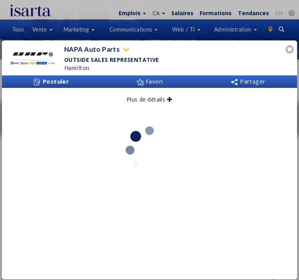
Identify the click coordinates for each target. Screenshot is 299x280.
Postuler (51, 81)
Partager (248, 81)
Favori (149, 81)
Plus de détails (149, 99)
